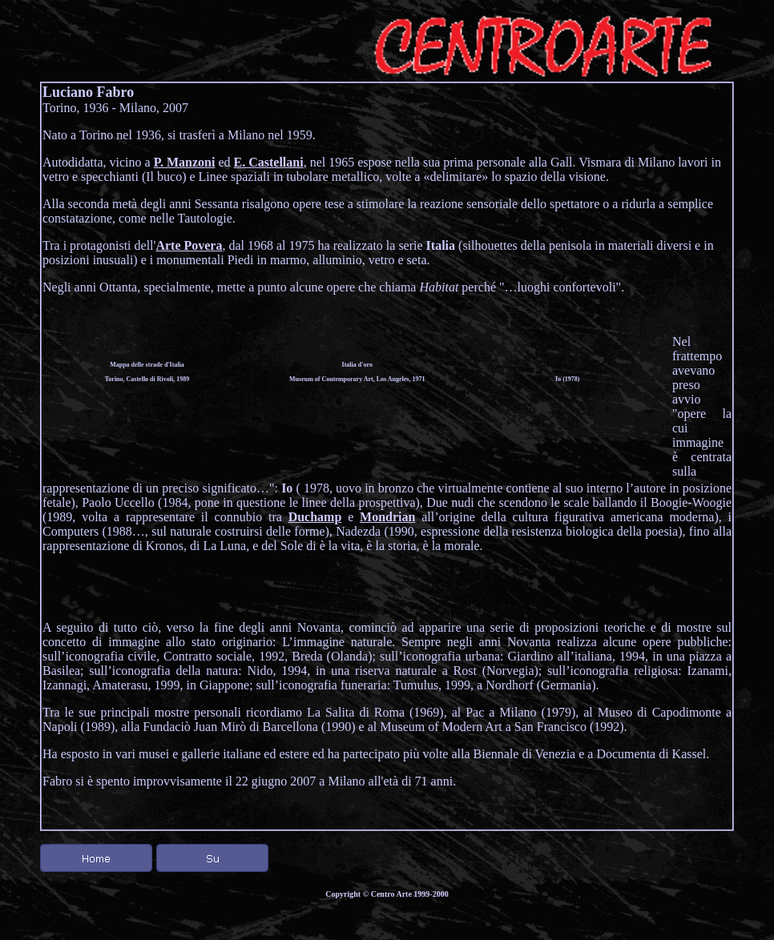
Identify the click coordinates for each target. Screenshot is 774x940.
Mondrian (387, 517)
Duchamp (315, 517)
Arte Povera (188, 245)
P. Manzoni (185, 162)
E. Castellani (269, 162)
